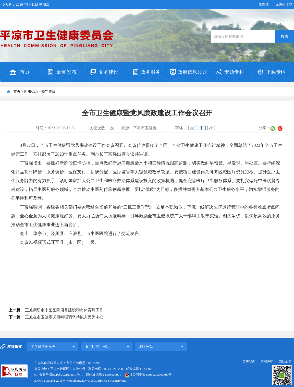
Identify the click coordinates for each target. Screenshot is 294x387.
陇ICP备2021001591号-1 (66, 374)
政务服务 (150, 72)
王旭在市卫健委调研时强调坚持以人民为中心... (65, 317)
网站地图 (285, 362)
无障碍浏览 (284, 4)
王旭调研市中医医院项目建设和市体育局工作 (64, 310)
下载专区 (276, 72)
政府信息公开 (192, 72)
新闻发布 (66, 72)
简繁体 (263, 4)
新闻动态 (31, 91)
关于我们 (249, 362)
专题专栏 (234, 72)
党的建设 (108, 72)
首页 (25, 72)
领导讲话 (48, 91)
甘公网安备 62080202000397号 (147, 374)
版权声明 (267, 362)
